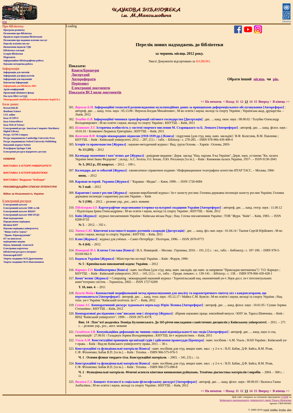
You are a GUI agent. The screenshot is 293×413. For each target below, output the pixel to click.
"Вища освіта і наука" (15, 231)
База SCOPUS (10, 118)
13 (246, 101)
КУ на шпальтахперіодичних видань (14, 240)
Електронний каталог (15, 204)
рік (275, 79)
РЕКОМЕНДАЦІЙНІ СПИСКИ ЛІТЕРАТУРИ (30, 186)
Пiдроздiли (9, 57)
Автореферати (83, 79)
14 (250, 101)
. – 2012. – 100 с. (107, 164)
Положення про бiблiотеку (17, 33)
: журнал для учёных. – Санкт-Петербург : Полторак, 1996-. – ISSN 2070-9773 (139, 239)
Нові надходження (13, 218)
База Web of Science (13, 124)
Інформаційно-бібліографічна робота (23, 60)
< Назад (228, 101)
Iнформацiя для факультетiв (18, 75)
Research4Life (10, 107)
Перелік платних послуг (16, 43)
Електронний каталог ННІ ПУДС (21, 214)
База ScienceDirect (13, 121)
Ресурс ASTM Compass (15, 134)
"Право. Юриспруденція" (17, 235)
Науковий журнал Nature (17, 144)
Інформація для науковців (17, 79)
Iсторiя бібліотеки (13, 53)
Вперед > (264, 101)
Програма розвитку (14, 30)
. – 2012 (91, 149)
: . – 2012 (118, 264)
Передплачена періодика (16, 221)
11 (237, 101)
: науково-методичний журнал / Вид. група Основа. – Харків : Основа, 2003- (152, 144)
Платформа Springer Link (17, 148)
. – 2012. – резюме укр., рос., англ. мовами (113, 201)
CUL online (9, 114)
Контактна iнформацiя (15, 82)
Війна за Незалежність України (23, 193)
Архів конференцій (13, 89)
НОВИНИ (9, 158)
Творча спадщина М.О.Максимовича (23, 262)
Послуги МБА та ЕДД (15, 96)
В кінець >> (281, 101)
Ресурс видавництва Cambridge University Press (29, 138)
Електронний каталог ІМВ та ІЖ (21, 208)
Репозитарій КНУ (13, 255)
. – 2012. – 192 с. (92, 224)
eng (4, 21)
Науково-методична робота (18, 64)
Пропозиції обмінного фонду (18, 92)
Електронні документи (90, 88)
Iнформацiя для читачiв (16, 72)
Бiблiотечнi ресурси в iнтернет (19, 251)
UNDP (284, 396)
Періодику (80, 83)
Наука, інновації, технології (18, 245)
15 (255, 101)
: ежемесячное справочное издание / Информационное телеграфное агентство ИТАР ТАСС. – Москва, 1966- (175, 170)
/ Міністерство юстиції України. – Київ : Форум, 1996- (132, 258)
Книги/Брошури (85, 70)
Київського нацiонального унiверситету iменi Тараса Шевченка (255, 400)
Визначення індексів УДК (17, 47)
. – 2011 (92, 287)
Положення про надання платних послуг (25, 40)
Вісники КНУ (10, 225)
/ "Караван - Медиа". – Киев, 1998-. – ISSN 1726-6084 (138, 181)
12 (241, 101)
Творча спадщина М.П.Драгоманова (23, 258)
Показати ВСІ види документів (95, 92)
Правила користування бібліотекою (22, 36)
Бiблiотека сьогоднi (13, 50)
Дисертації (80, 75)
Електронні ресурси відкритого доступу (24, 151)
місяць (259, 79)
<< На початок (211, 101)
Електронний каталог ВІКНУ (19, 211)
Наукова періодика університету (20, 228)
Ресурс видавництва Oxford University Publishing (29, 141)
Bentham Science (12, 111)
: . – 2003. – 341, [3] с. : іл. (139, 357)
